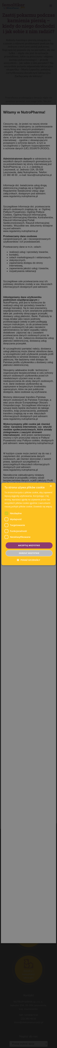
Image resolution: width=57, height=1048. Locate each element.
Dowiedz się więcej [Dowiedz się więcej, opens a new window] (42, 506)
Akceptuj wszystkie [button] (29, 545)
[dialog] (28, 524)
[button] (28, 560)
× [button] (51, 486)
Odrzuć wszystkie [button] (29, 553)
